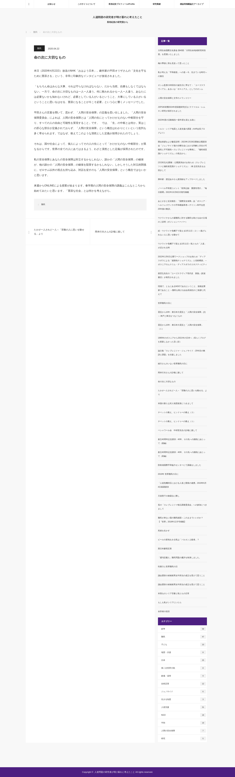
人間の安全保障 (183, 731)
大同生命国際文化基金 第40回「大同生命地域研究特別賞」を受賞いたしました (182, 52)
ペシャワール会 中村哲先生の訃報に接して (177, 430)
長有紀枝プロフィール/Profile (122, 4)
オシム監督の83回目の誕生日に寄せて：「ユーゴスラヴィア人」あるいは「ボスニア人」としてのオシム (181, 87)
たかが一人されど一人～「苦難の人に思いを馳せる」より (182, 392)
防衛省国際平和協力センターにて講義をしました (179, 465)
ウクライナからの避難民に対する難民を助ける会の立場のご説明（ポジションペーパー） (182, 220)
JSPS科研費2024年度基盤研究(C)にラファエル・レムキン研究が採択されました (181, 109)
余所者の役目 (164, 611)
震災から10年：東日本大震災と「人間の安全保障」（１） (180, 327)
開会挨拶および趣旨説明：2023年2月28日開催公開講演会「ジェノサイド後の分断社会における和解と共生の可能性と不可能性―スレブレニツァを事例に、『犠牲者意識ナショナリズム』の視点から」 (182, 148)
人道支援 (183, 707)
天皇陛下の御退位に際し (169, 496)
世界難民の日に (165, 303)
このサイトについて (86, 4)
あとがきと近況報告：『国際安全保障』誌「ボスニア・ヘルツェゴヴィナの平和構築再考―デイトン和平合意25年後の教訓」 (182, 205)
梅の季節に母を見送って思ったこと (173, 63)
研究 (183, 738)
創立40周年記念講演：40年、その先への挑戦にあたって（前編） (181, 454)
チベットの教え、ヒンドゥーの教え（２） (176, 412)
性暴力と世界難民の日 (168, 566)
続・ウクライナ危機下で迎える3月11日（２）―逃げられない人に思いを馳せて (182, 233)
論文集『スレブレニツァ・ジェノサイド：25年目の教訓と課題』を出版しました (181, 353)
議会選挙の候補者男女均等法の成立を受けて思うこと (181, 575)
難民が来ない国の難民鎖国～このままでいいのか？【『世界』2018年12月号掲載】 (180, 520)
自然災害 (183, 684)
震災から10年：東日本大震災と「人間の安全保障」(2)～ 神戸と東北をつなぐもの (182, 314)
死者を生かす (164, 531)
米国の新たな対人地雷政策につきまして (175, 403)
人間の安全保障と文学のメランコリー (174, 98)
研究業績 (157, 4)
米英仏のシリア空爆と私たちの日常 (173, 593)
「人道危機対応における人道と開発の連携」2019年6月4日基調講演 (182, 485)
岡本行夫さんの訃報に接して (170, 372)
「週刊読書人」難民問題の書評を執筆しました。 (179, 557)
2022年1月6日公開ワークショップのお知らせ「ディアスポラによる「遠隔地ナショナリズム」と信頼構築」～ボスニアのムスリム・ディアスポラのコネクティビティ (182, 260)
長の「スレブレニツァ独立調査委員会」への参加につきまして (182, 507)
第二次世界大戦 (183, 668)
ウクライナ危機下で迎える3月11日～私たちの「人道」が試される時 (182, 246)
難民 (39, 48)
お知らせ (51, 4)
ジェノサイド (183, 691)
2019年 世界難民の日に (168, 474)
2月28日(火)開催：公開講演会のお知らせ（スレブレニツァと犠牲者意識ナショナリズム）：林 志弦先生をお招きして (182, 166)
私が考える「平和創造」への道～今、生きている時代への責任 (182, 74)
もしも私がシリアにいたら (169, 602)
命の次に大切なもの (167, 381)
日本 (183, 660)
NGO (183, 715)
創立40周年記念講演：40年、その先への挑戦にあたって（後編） (181, 441)
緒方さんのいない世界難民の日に (172, 363)
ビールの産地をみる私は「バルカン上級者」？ (178, 540)
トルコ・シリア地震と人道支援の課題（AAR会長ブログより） (181, 131)
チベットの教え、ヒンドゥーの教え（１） (176, 421)
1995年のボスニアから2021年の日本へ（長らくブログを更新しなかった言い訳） (182, 340)
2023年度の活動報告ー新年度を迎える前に (177, 120)
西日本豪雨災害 (165, 548)
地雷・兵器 (183, 652)
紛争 (183, 629)
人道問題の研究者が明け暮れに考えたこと (117, 17)
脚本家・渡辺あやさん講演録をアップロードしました (181, 179)
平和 (183, 723)
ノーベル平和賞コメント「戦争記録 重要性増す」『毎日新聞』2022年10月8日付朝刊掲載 (182, 190)
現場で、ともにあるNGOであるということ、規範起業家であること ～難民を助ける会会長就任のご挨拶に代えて (181, 290)
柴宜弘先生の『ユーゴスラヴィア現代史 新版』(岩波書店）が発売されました (182, 275)
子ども (183, 644)
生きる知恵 (183, 699)
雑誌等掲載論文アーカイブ (192, 4)
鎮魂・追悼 (183, 676)
